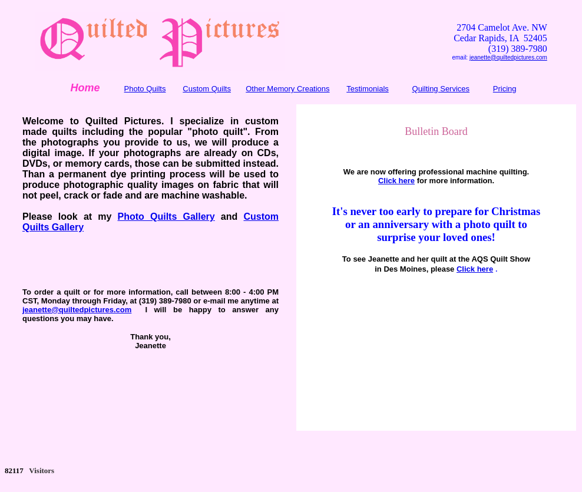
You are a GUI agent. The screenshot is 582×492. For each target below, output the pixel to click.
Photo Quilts (145, 88)
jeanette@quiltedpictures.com (508, 57)
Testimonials (367, 88)
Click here (396, 180)
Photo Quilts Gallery (166, 217)
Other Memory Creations (287, 88)
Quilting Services (441, 88)
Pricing (505, 88)
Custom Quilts (207, 88)
